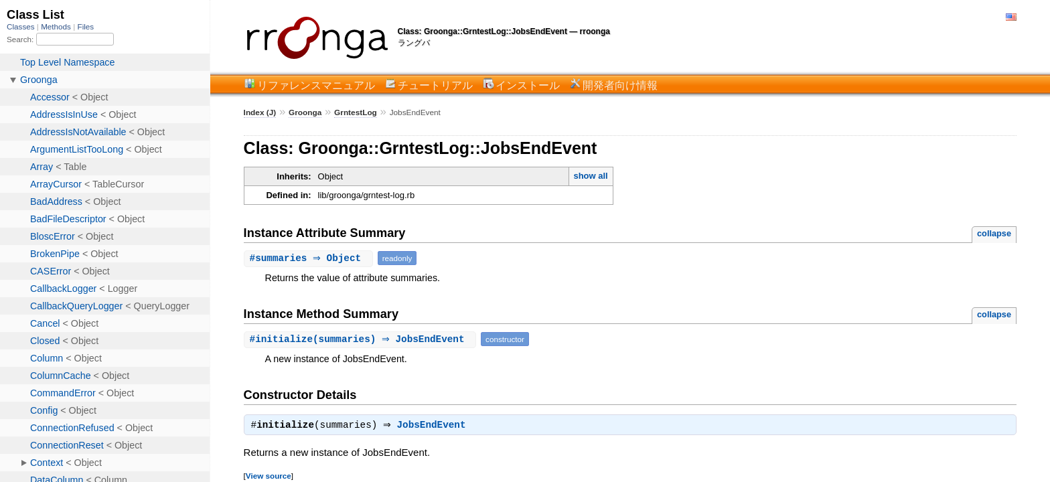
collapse (994, 233)
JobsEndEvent (434, 426)
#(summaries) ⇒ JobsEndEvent (362, 339)
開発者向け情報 (620, 85)
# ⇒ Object (310, 258)
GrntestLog (355, 112)
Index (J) (260, 112)
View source (268, 477)
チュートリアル (435, 85)
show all (590, 176)
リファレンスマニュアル (316, 85)
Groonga (305, 112)
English (1011, 17)
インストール (528, 85)
